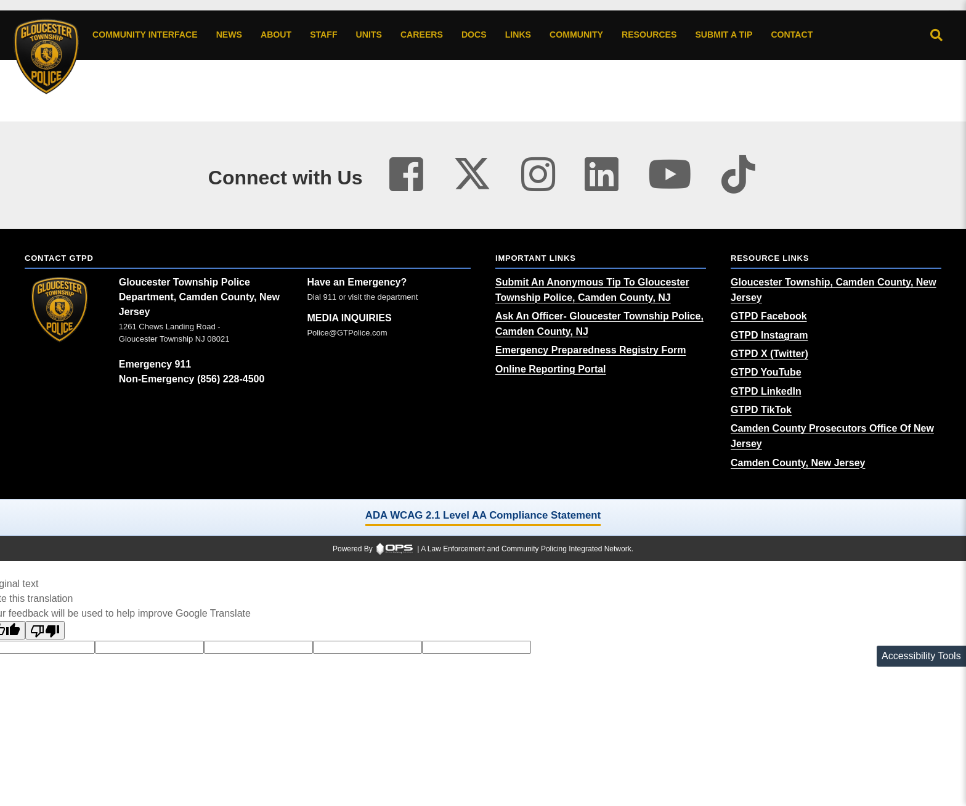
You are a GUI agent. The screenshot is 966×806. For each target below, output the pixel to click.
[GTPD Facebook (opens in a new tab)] (769, 316)
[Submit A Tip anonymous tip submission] (723, 35)
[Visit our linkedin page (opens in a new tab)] (601, 175)
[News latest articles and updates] (229, 35)
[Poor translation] (45, 630)
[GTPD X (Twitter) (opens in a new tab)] (769, 353)
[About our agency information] (276, 35)
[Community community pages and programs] (576, 35)
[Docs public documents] (474, 35)
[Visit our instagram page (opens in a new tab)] (538, 175)
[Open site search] (936, 35)
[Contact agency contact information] (792, 35)
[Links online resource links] (518, 35)
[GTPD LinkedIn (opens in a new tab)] (766, 391)
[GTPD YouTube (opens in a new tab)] (766, 372)
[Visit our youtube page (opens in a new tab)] (670, 175)
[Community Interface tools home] (145, 35)
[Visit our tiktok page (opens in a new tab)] (738, 175)
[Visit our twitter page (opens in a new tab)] (472, 169)
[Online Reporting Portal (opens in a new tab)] (550, 369)
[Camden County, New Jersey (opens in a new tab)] (798, 463)
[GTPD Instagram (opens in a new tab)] (769, 335)
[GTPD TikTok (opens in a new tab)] (761, 410)
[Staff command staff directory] (323, 35)
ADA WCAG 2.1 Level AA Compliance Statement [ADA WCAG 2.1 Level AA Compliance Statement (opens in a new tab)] (483, 515)
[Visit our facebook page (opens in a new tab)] (406, 175)
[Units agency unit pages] (369, 35)
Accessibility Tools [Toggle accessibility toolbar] (921, 656)
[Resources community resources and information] (649, 35)
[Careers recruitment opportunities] (421, 35)
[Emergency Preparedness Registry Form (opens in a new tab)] (590, 350)
